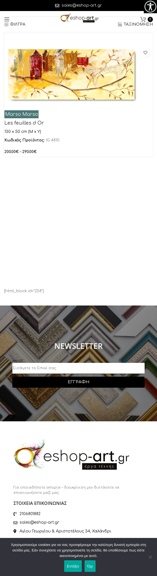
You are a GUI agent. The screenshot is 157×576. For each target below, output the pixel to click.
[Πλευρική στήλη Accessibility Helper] (150, 6)
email (17, 361)
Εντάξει (73, 566)
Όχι (90, 566)
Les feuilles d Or (24, 123)
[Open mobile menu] (6, 19)
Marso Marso (21, 114)
